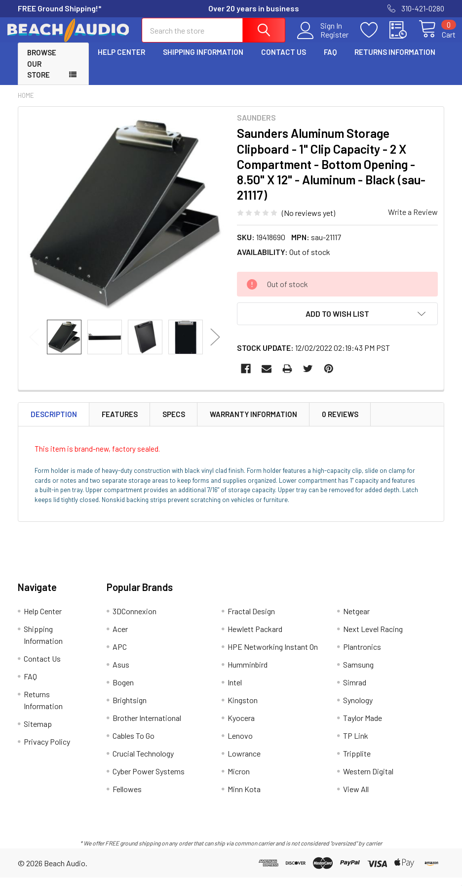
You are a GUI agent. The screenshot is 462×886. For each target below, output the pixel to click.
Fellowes (127, 797)
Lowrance (244, 762)
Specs (173, 423)
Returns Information (394, 60)
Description (54, 423)
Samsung (358, 673)
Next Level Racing (373, 637)
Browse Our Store (41, 72)
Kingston (243, 709)
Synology (358, 709)
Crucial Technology (143, 762)
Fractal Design (251, 620)
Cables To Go (133, 744)
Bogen (123, 691)
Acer (120, 637)
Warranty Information (253, 423)
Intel (235, 691)
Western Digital (368, 780)
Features (120, 423)
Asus (121, 673)
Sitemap (38, 732)
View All (356, 797)
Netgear (356, 620)
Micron (239, 780)
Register (323, 40)
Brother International (147, 726)
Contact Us (283, 60)
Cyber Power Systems (149, 780)
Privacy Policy (47, 750)
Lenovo (240, 744)
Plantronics (362, 655)
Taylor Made (362, 726)
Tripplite (357, 762)
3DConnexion (134, 620)
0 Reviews (340, 423)
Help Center (121, 60)
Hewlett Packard (255, 637)
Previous (34, 346)
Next (215, 346)
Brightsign (130, 709)
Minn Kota (244, 797)
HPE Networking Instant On (273, 655)
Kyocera (241, 726)
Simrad (354, 691)
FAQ (330, 60)
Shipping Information (203, 60)
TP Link (355, 744)
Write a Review (413, 220)
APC (120, 655)
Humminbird (248, 673)
